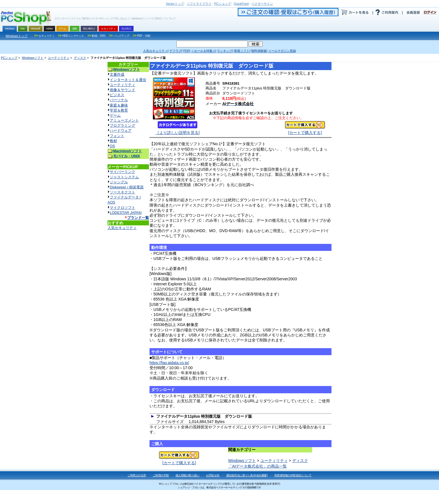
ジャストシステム (124, 177)
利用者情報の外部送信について (293, 475)
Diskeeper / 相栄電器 (127, 187)
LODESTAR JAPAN (126, 213)
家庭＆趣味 (119, 105)
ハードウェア (121, 130)
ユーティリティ (58, 57)
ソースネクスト (122, 192)
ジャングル (119, 182)
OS (112, 146)
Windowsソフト (33, 57)
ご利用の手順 (161, 475)
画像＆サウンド (122, 90)
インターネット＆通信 (128, 80)
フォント (117, 136)
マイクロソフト (122, 207)
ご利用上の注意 (136, 475)
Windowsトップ (16, 36)
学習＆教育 (119, 110)
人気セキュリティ (122, 228)
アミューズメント (124, 120)
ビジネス (117, 95)
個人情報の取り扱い (188, 475)
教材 (113, 141)
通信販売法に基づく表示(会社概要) (247, 475)
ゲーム (115, 115)
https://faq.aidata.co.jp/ (169, 362)
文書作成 (117, 74)
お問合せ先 (213, 475)
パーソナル (119, 100)
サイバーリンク (122, 172)
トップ (175, 3)
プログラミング (122, 125)
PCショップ (9, 57)
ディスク (80, 57)
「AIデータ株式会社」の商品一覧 (257, 466)
